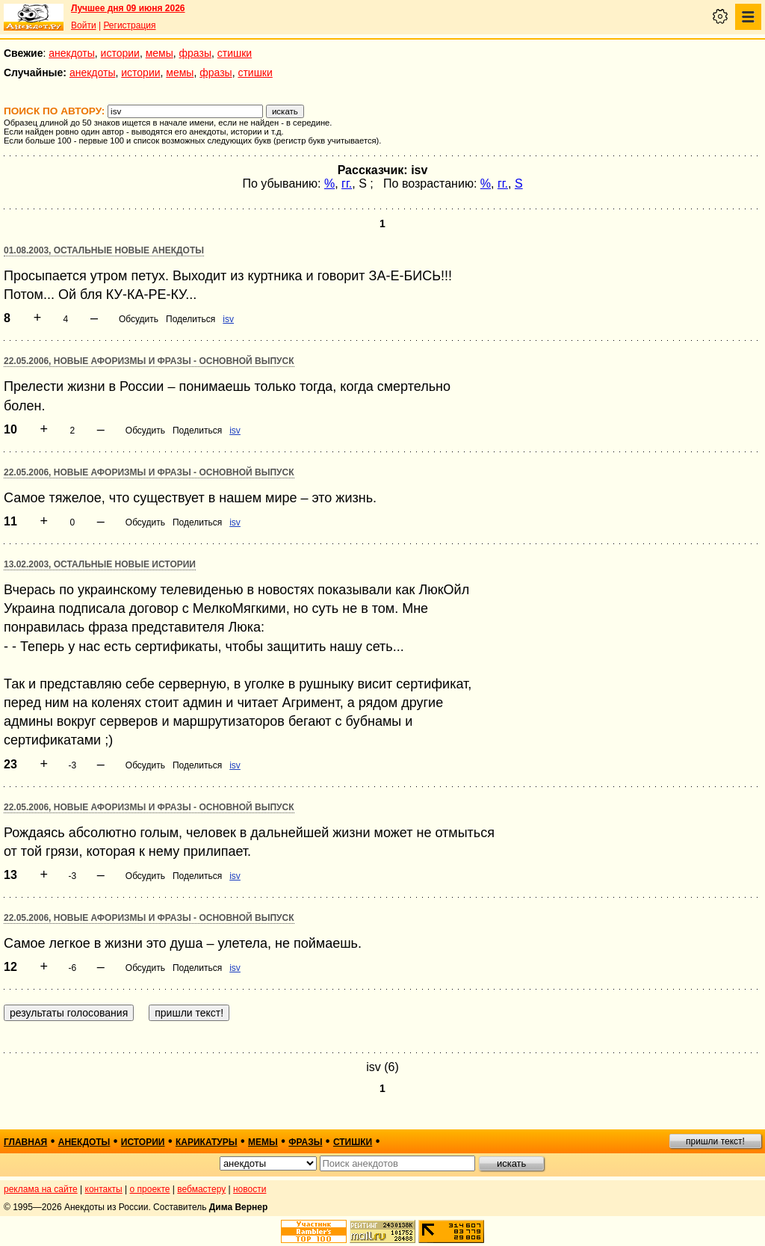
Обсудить (138, 319)
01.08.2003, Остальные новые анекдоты (104, 250)
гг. (346, 183)
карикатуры (207, 1142)
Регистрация (129, 25)
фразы (195, 53)
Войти (83, 25)
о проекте (150, 1189)
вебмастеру (201, 1189)
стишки (234, 53)
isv (228, 319)
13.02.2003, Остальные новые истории (100, 564)
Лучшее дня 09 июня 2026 (128, 8)
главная (25, 1142)
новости (249, 1189)
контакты (104, 1189)
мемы (159, 53)
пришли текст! (715, 1141)
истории (120, 53)
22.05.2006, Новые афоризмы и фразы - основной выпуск (149, 361)
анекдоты (72, 53)
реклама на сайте (41, 1189)
